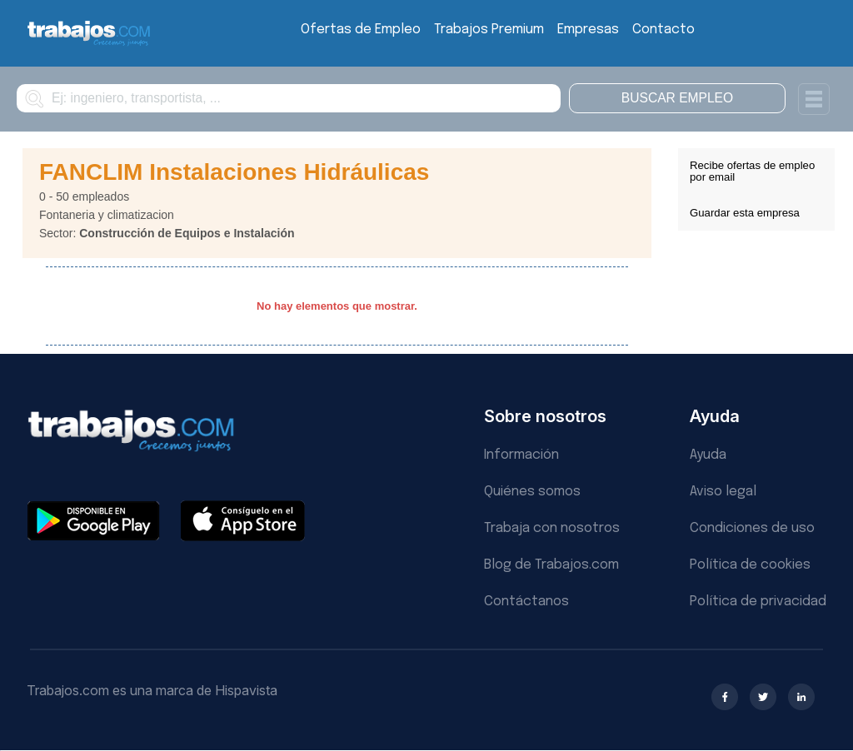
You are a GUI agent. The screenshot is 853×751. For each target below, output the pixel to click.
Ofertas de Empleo (361, 29)
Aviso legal (723, 492)
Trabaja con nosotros (552, 528)
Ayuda (708, 455)
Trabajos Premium (489, 29)
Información (521, 455)
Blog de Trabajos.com (551, 565)
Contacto (663, 29)
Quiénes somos (532, 492)
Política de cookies (750, 565)
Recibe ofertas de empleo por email (752, 171)
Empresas (588, 29)
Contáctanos (526, 601)
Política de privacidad (758, 601)
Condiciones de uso (752, 528)
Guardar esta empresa (745, 212)
